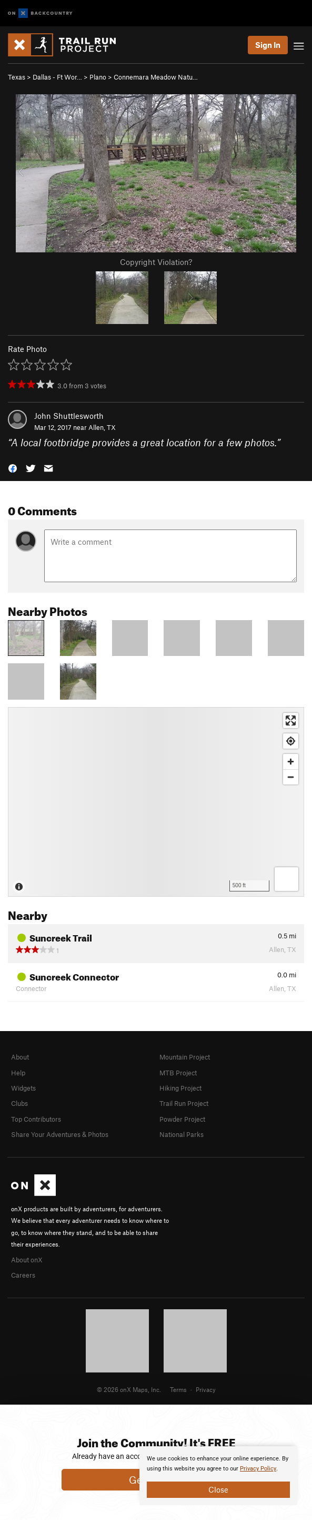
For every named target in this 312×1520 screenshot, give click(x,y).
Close (218, 1489)
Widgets (23, 1088)
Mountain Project (184, 1057)
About (20, 1057)
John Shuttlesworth (69, 415)
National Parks (181, 1134)
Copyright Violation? (156, 262)
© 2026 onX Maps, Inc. (129, 1389)
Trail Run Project (183, 1103)
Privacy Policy (258, 1468)
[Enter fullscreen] (290, 720)
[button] (12, 468)
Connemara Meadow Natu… (156, 77)
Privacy (206, 1389)
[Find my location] (290, 741)
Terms (178, 1389)
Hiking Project (180, 1088)
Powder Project (182, 1119)
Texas (16, 77)
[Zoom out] (290, 776)
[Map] (156, 802)
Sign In (267, 45)
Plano (97, 77)
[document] (218, 1476)
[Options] (286, 879)
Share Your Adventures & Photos (59, 1134)
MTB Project (178, 1072)
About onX (27, 1260)
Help (18, 1072)
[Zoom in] (290, 761)
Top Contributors (36, 1119)
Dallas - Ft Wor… (57, 77)
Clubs (19, 1103)
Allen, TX (102, 427)
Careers (23, 1275)
